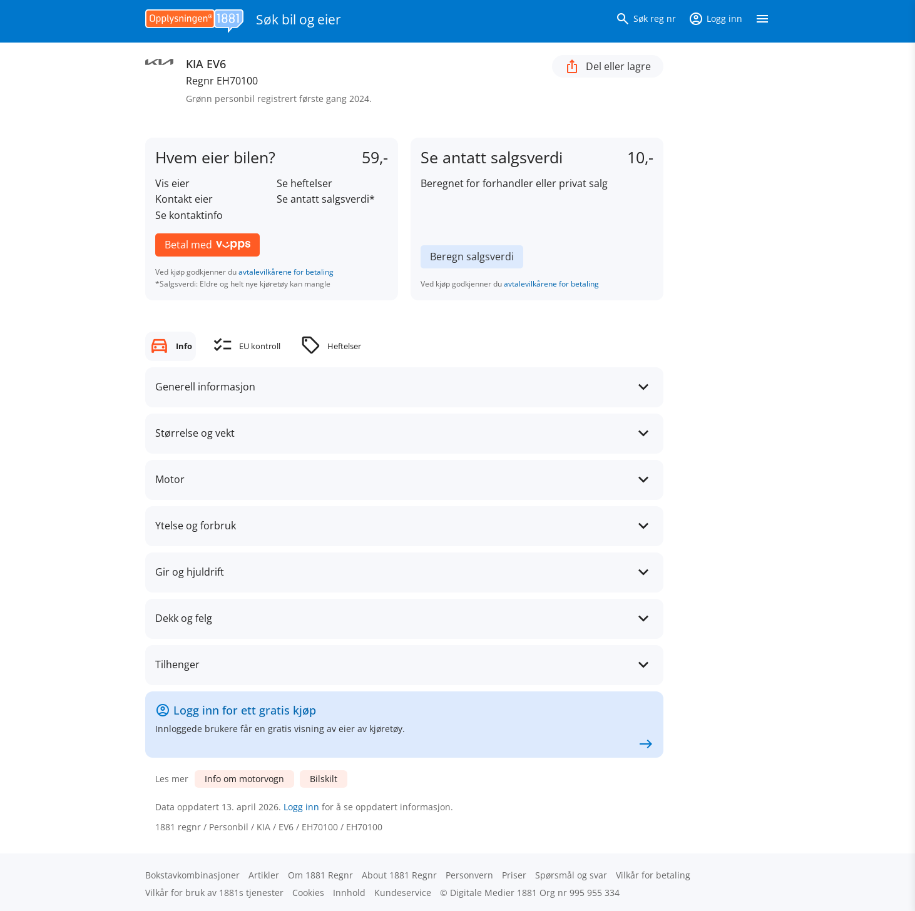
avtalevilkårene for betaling (286, 272)
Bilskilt (323, 779)
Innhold (349, 892)
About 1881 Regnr (399, 875)
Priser (514, 875)
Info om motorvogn (244, 779)
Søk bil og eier (298, 19)
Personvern (469, 875)
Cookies (308, 892)
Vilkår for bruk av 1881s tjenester (214, 892)
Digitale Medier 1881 (493, 892)
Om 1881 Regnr (320, 875)
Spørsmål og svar (571, 875)
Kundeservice (402, 892)
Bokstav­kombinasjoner (192, 875)
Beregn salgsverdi (472, 256)
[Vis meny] (762, 21)
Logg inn (301, 807)
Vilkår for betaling (653, 875)
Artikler (263, 875)
